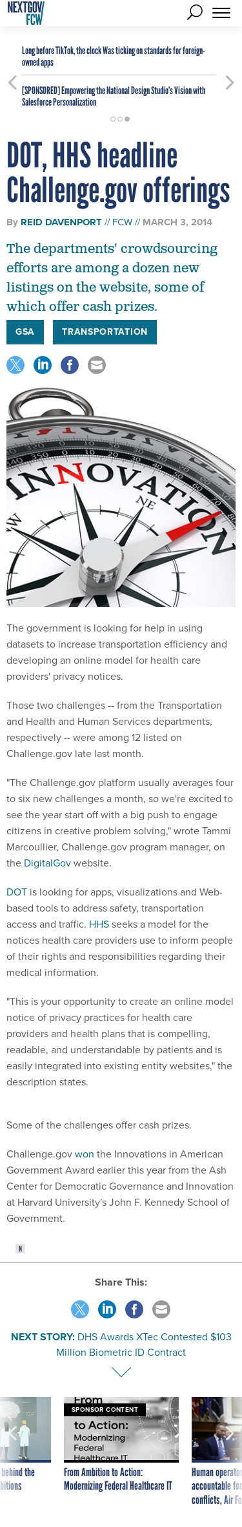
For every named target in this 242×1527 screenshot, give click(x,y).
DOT (16, 892)
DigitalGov (47, 863)
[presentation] (12, 1452)
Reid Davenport (61, 222)
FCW (122, 222)
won (84, 1154)
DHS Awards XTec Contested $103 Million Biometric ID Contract (144, 1344)
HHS (99, 924)
